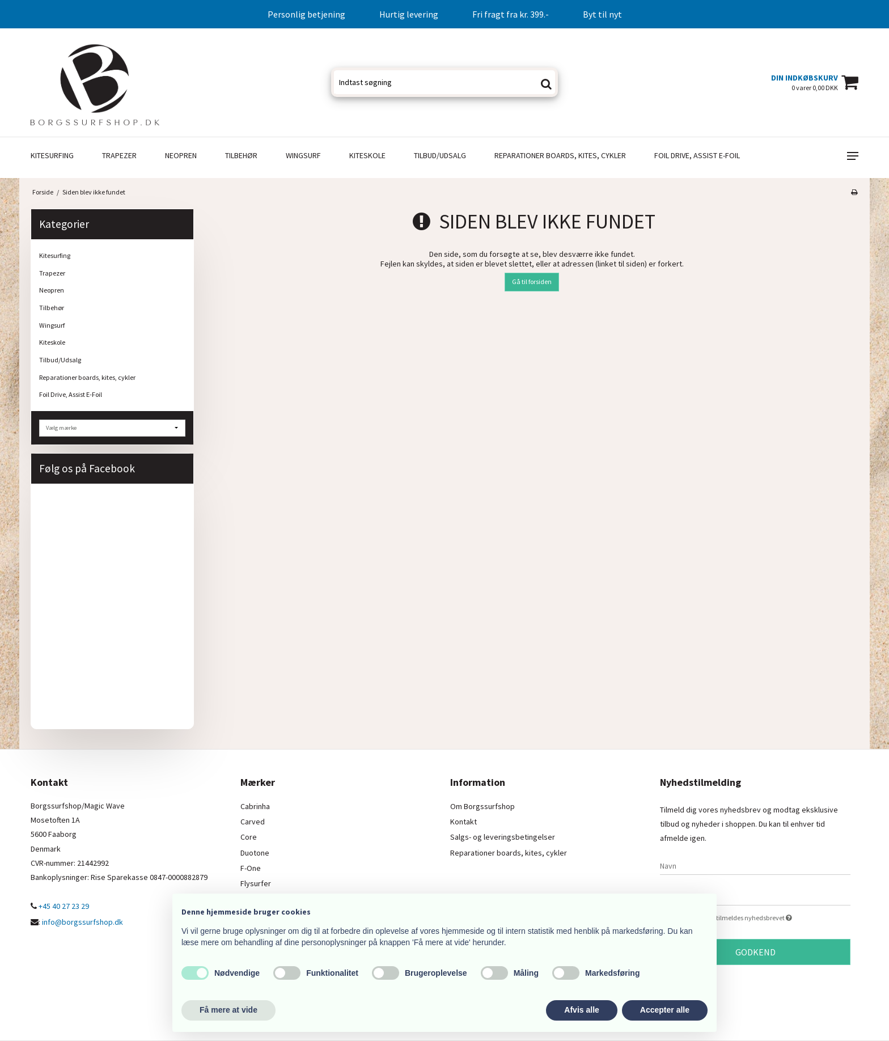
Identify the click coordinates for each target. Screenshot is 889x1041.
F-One (250, 868)
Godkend (755, 952)
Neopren (181, 155)
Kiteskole (367, 155)
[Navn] (755, 865)
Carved (252, 821)
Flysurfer (255, 883)
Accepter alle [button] (664, 1009)
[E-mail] (755, 896)
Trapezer (119, 155)
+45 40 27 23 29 (60, 906)
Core (248, 837)
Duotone (254, 853)
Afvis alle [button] (581, 1009)
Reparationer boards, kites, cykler (560, 155)
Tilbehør (241, 155)
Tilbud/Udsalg (440, 155)
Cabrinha (255, 806)
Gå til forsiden (532, 281)
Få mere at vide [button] (228, 1009)
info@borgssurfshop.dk (82, 922)
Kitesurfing (52, 155)
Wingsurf (303, 155)
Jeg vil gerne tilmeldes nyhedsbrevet (764, 917)
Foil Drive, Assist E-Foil (697, 155)
